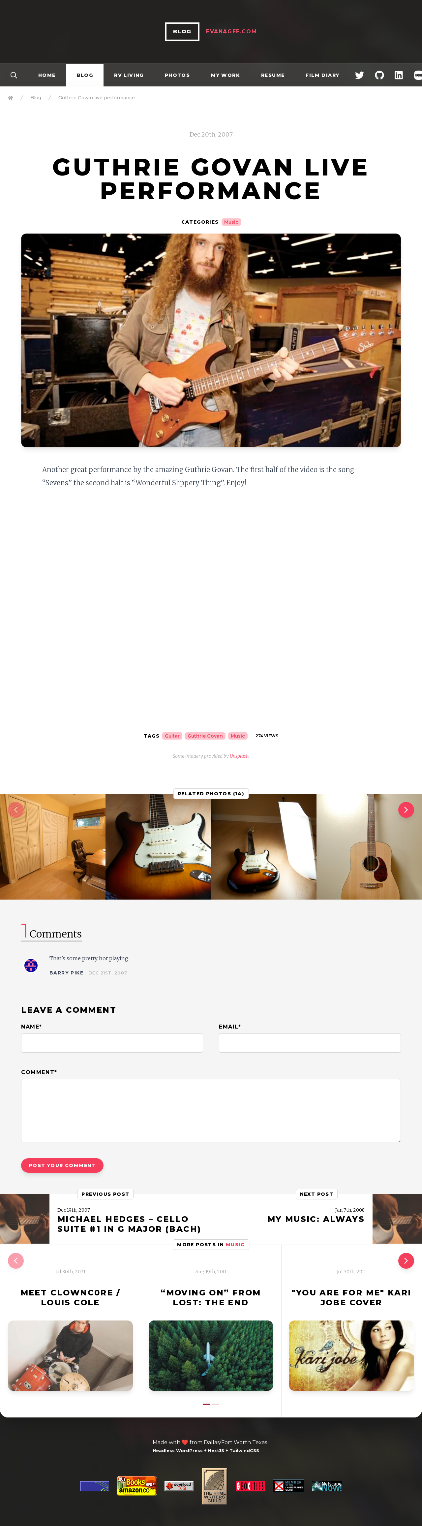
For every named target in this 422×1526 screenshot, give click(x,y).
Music (231, 222)
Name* (31, 1027)
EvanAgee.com (231, 31)
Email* (230, 1027)
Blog (85, 75)
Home (47, 75)
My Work (225, 75)
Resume (273, 75)
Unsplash (239, 756)
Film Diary (322, 75)
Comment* (39, 1072)
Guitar (172, 736)
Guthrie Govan (205, 736)
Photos (177, 75)
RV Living (129, 75)
